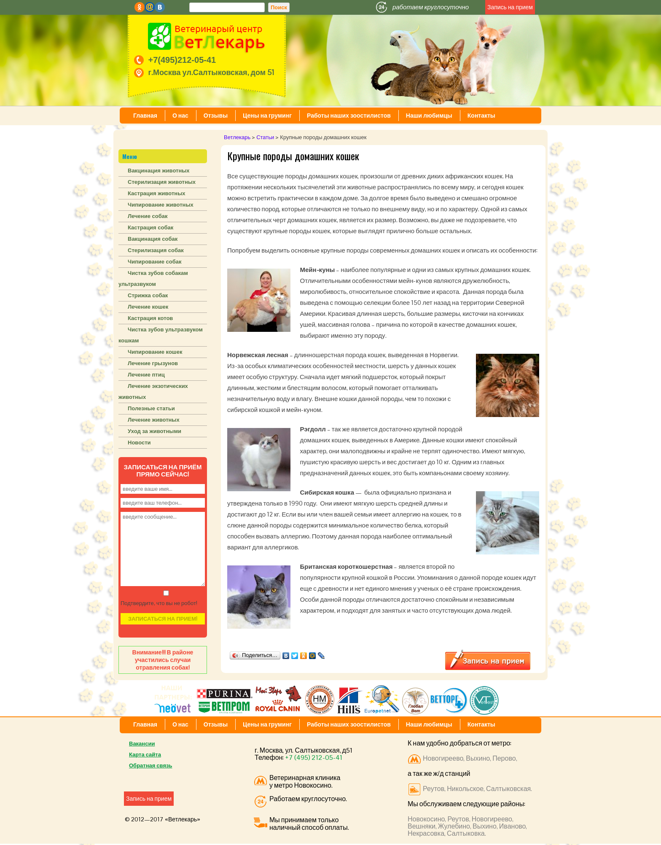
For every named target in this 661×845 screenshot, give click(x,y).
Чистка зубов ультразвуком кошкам (160, 335)
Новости (139, 442)
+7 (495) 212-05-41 (313, 757)
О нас (180, 115)
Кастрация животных (156, 193)
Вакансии (142, 743)
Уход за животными (154, 431)
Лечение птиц (146, 374)
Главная (145, 115)
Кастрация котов (150, 318)
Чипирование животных (160, 205)
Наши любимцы (429, 115)
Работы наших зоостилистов (349, 115)
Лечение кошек (148, 307)
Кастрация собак (150, 227)
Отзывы (216, 115)
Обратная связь (150, 765)
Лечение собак (147, 216)
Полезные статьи (151, 408)
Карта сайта (145, 754)
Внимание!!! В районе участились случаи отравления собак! (162, 660)
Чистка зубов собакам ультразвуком (153, 278)
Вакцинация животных (159, 170)
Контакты (481, 115)
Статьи (265, 137)
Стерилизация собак (156, 250)
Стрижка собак (148, 295)
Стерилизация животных (162, 182)
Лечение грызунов (153, 363)
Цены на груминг (267, 115)
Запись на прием (510, 7)
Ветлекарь (237, 137)
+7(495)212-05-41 (182, 60)
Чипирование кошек (155, 352)
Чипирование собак (155, 261)
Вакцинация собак (152, 239)
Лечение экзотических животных (153, 391)
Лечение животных (154, 420)
